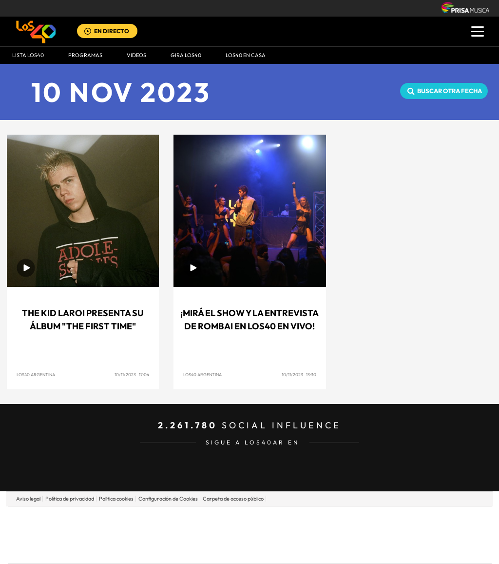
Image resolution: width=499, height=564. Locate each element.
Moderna (180, 550)
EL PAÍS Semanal (343, 535)
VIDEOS (136, 55)
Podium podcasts (228, 550)
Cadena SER (324, 520)
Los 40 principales (185, 520)
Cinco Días (270, 535)
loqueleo (354, 550)
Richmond (132, 550)
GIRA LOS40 (186, 55)
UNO (205, 535)
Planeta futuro (379, 535)
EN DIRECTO (111, 31)
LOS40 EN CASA (246, 55)
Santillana (230, 520)
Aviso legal (28, 498)
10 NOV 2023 (121, 92)
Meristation (400, 550)
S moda (310, 550)
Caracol (423, 520)
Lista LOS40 (28, 55)
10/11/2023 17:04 (132, 374)
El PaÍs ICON (269, 550)
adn (387, 520)
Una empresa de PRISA (52, 528)
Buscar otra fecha (449, 91)
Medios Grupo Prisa (51, 552)
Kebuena (414, 535)
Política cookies (116, 498)
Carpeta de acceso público (233, 498)
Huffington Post (151, 535)
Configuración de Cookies (168, 498)
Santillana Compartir (282, 520)
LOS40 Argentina (36, 374)
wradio (233, 535)
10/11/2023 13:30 (299, 374)
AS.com (355, 520)
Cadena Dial (307, 535)
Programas (85, 55)
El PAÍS (138, 520)
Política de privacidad (69, 498)
